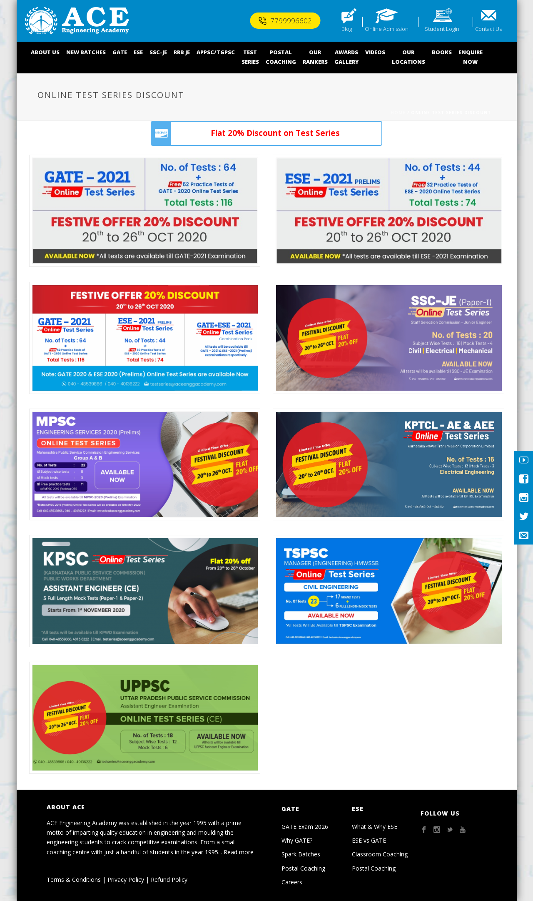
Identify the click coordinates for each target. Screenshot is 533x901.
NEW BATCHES (86, 52)
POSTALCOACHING (281, 56)
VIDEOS (375, 52)
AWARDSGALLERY (346, 56)
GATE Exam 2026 (304, 827)
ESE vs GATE (369, 840)
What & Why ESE (374, 827)
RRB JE (182, 52)
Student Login (442, 29)
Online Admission (386, 29)
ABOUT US (45, 52)
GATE (119, 52)
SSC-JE (158, 52)
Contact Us (488, 29)
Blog (346, 29)
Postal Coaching (303, 868)
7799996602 (285, 20)
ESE (138, 52)
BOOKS (442, 52)
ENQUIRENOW (470, 56)
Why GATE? (296, 840)
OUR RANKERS (315, 56)
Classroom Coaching (380, 854)
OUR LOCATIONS (408, 56)
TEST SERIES (250, 56)
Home (398, 112)
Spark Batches (300, 854)
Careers (291, 882)
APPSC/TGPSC (216, 52)
